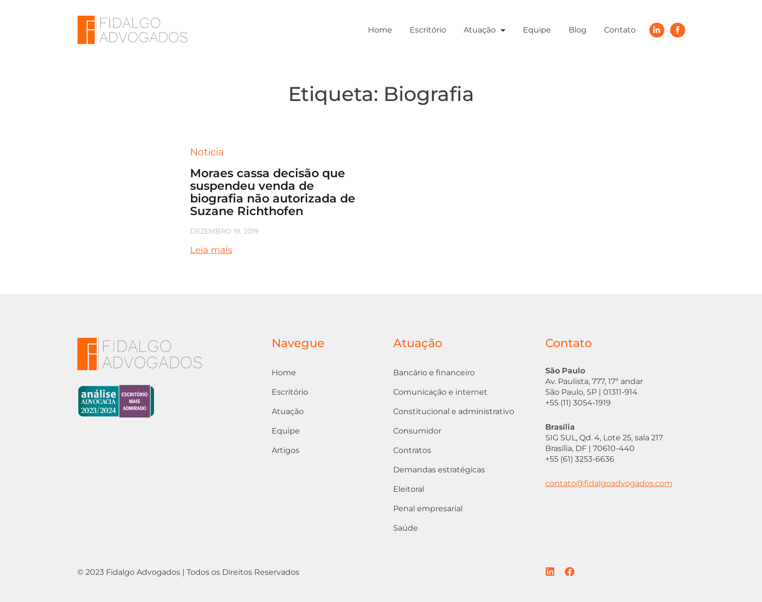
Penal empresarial (428, 508)
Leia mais (211, 250)
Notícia (207, 152)
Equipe (537, 29)
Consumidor (417, 430)
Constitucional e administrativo (453, 411)
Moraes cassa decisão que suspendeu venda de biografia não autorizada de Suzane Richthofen (272, 192)
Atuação (484, 30)
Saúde (405, 528)
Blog (578, 29)
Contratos (412, 450)
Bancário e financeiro (434, 372)
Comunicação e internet (440, 392)
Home (380, 29)
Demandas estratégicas (439, 469)
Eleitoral (408, 489)
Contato (620, 29)
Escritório (428, 29)
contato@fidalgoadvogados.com (609, 483)
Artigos (285, 450)
